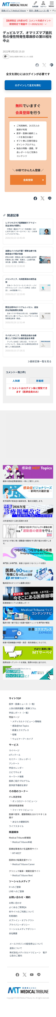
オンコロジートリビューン (24, 801)
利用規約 (13, 915)
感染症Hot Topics (20, 725)
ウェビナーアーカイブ (22, 738)
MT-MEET (16, 853)
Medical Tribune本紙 (22, 841)
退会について (16, 948)
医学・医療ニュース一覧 (39, 10)
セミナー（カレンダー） (20, 759)
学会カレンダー (16, 767)
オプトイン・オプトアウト (21, 920)
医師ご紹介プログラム (19, 780)
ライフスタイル (16, 826)
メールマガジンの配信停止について (26, 943)
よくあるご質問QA (17, 907)
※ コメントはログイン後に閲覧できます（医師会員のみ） (28, 389)
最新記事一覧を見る (39, 361)
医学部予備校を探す (18, 785)
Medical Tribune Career (23, 864)
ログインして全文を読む (28, 85)
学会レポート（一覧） (19, 712)
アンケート (14, 763)
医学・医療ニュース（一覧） (22, 703)
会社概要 (13, 933)
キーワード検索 (16, 776)
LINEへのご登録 (16, 891)
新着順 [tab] (39, 380)
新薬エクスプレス (20, 730)
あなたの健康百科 (20, 821)
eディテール (14, 754)
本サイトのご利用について (21, 911)
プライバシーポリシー (19, 924)
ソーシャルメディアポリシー (22, 928)
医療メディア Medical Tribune (13, 10)
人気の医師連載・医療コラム (22, 708)
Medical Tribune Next (22, 875)
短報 (14, 734)
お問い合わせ (15, 902)
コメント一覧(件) (16, 372)
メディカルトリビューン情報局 (26, 721)
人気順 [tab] (16, 380)
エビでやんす (15, 772)
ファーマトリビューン (22, 809)
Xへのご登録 (15, 886)
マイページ (14, 750)
